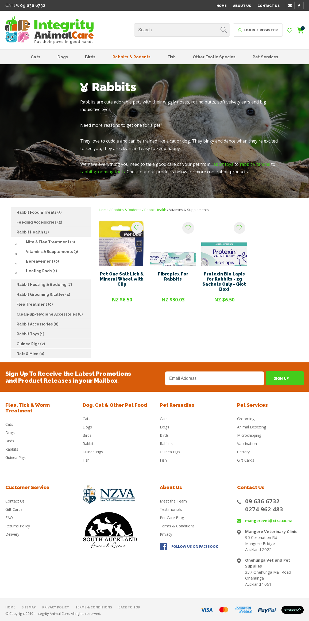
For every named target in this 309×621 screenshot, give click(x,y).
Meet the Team (173, 501)
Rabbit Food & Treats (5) (39, 212)
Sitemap (29, 607)
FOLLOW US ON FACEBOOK (194, 546)
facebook (300, 5)
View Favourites (289, 30)
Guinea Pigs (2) (31, 344)
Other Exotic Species (214, 57)
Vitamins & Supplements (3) (52, 252)
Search (223, 30)
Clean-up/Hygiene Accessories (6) (50, 314)
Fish (172, 57)
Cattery (243, 451)
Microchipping (249, 435)
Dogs (62, 57)
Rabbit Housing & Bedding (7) (44, 284)
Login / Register (261, 30)
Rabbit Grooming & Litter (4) (43, 294)
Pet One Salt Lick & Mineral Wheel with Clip (122, 279)
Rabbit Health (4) (33, 232)
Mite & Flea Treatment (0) (50, 242)
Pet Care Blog (172, 517)
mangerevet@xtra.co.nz (268, 520)
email (290, 5)
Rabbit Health (155, 209)
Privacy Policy (55, 607)
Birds (90, 57)
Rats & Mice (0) (30, 354)
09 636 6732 (262, 501)
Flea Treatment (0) (35, 304)
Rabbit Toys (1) (30, 334)
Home (222, 6)
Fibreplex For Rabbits (173, 276)
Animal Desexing (251, 427)
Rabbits (11, 449)
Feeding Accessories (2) (39, 222)
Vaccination (247, 443)
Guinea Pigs (15, 457)
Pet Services (265, 57)
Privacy (166, 534)
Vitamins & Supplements (189, 209)
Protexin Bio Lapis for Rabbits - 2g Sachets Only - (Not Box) (224, 281)
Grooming (245, 418)
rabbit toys (222, 164)
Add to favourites (137, 228)
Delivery (12, 534)
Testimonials (171, 509)
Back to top (129, 607)
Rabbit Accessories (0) (37, 324)
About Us (242, 6)
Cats (35, 57)
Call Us (25, 5)
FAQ (9, 517)
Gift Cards (245, 460)
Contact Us (268, 6)
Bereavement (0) (42, 261)
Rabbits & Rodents (131, 57)
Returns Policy (17, 525)
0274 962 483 (264, 509)
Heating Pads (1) (41, 271)
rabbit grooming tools (102, 172)
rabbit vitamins (255, 164)
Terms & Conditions (177, 525)
